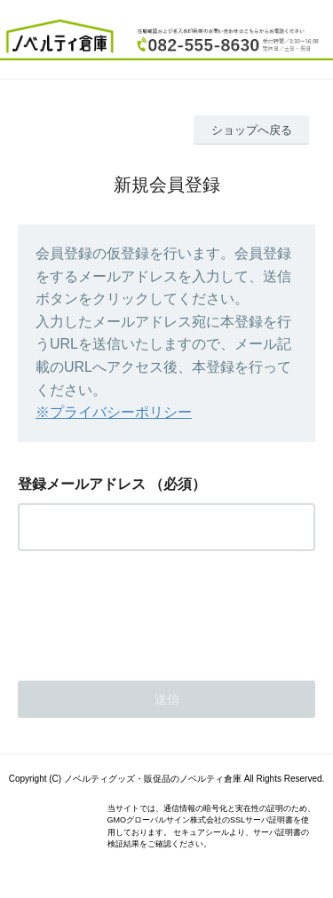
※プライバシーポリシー (114, 412)
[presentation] (153, 610)
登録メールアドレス (82, 484)
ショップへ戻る (251, 130)
